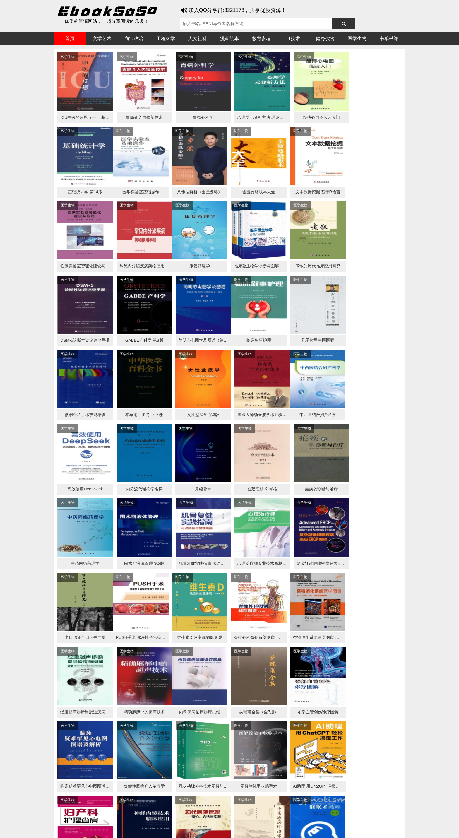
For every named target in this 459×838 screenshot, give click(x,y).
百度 (135, 817)
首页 (70, 38)
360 (146, 817)
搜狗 (112, 817)
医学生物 (357, 38)
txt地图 (355, 829)
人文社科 (197, 38)
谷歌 (100, 817)
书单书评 (389, 38)
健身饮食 (325, 38)
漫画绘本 (229, 38)
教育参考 (261, 38)
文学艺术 (102, 38)
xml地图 (338, 829)
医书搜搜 (84, 817)
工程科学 (165, 38)
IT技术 (293, 38)
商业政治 (133, 38)
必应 (124, 817)
